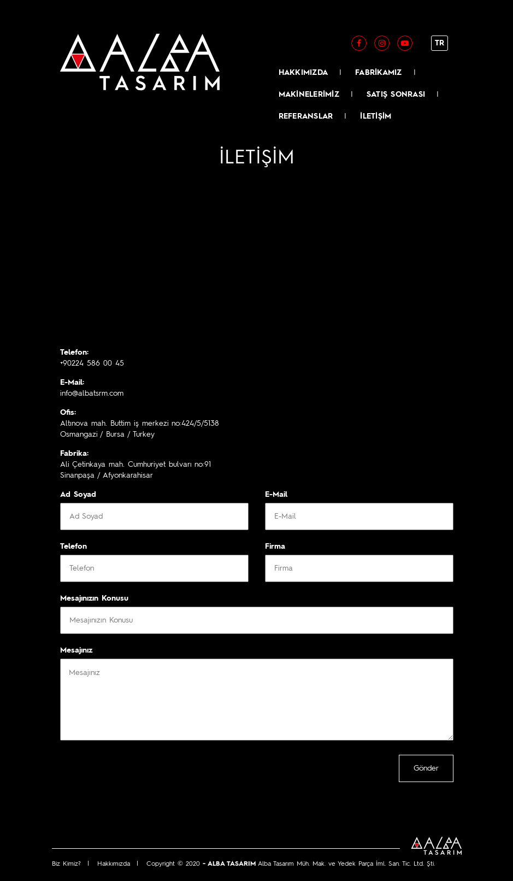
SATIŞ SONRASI (396, 94)
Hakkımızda (113, 864)
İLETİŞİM (375, 116)
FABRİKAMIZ (378, 73)
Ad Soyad (78, 494)
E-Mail (276, 494)
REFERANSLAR (306, 116)
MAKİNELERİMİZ (309, 94)
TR (439, 43)
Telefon (73, 546)
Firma (275, 546)
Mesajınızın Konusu (94, 598)
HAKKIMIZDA (303, 73)
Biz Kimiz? (66, 864)
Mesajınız (76, 650)
